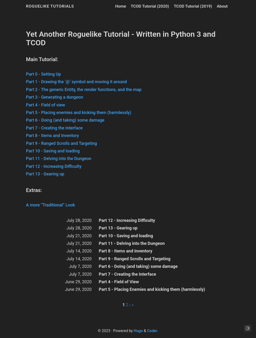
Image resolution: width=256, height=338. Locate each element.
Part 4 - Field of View (119, 281)
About (222, 6)
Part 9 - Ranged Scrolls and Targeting (61, 143)
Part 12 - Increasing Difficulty (54, 166)
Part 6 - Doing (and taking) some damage (65, 120)
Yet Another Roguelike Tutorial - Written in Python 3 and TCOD (121, 38)
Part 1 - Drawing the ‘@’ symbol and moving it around (76, 81)
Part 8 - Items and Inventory (52, 135)
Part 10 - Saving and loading (53, 150)
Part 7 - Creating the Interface (54, 127)
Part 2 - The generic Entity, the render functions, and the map (84, 89)
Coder (152, 331)
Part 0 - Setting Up (43, 74)
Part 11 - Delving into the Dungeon (58, 158)
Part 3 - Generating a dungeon (54, 97)
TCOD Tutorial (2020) (150, 6)
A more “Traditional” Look (50, 204)
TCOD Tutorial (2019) (193, 6)
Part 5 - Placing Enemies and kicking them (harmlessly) (152, 289)
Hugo (138, 331)
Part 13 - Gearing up (45, 173)
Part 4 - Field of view (45, 104)
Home (120, 6)
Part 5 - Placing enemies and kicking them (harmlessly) (78, 112)
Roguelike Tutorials (50, 6)
